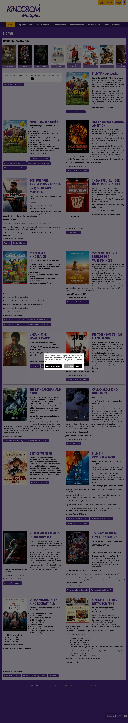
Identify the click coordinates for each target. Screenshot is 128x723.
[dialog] (64, 361)
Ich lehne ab (69, 366)
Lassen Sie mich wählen (53, 366)
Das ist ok (78, 366)
